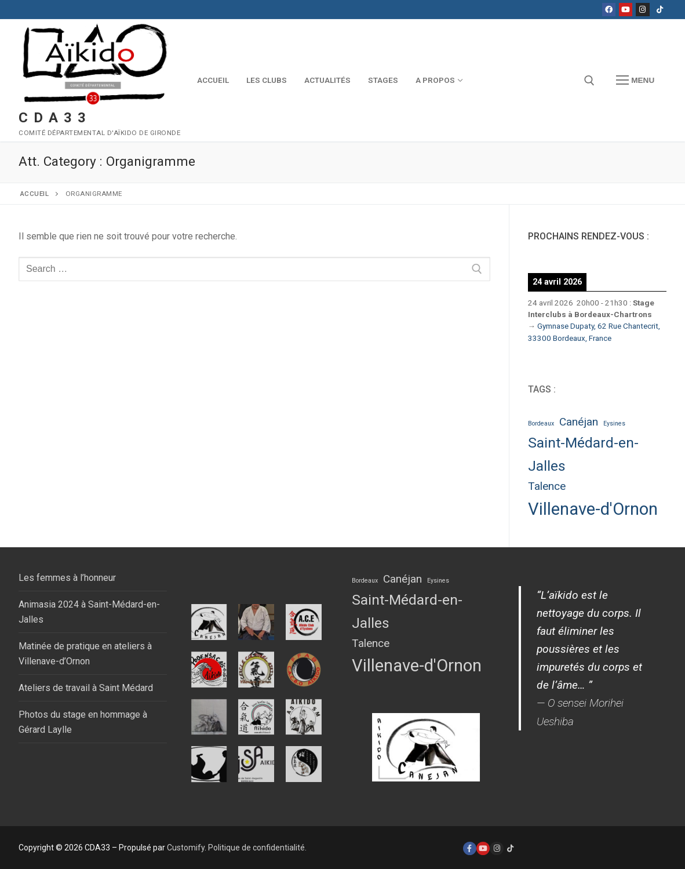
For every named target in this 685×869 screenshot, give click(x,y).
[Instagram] (642, 9)
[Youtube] (625, 9)
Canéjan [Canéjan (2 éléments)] (578, 421)
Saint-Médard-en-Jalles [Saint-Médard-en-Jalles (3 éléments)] (583, 454)
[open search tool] (589, 80)
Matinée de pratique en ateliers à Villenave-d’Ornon (85, 654)
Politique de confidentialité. (257, 847)
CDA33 (55, 118)
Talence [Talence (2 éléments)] (547, 486)
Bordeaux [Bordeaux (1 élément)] (541, 423)
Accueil (34, 194)
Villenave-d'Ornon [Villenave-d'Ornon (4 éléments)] (593, 509)
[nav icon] (635, 80)
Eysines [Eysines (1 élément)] (614, 423)
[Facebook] (608, 9)
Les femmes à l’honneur (67, 577)
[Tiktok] (659, 9)
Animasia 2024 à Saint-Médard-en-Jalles (89, 612)
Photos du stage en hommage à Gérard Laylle (83, 722)
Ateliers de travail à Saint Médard (86, 687)
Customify (186, 847)
